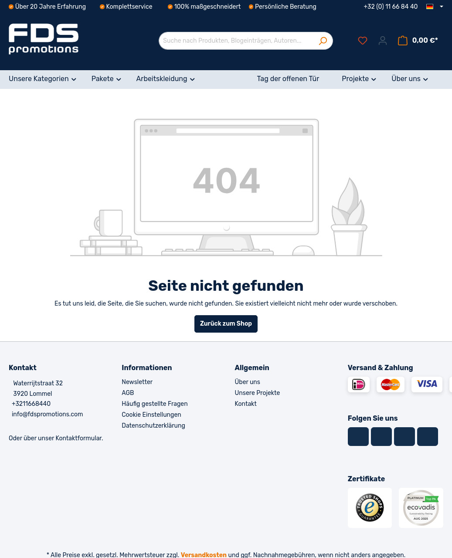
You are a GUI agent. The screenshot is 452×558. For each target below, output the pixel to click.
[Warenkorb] (418, 40)
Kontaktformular (78, 438)
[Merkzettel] (363, 40)
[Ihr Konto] (383, 40)
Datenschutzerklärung (153, 425)
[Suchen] (323, 41)
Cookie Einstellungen (151, 414)
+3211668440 (31, 404)
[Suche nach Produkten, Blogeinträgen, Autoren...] (236, 41)
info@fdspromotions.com (47, 414)
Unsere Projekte (257, 393)
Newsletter (137, 382)
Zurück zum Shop (226, 323)
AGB (128, 393)
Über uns (247, 382)
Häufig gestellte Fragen (154, 404)
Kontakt (246, 404)
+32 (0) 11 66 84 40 (391, 6)
